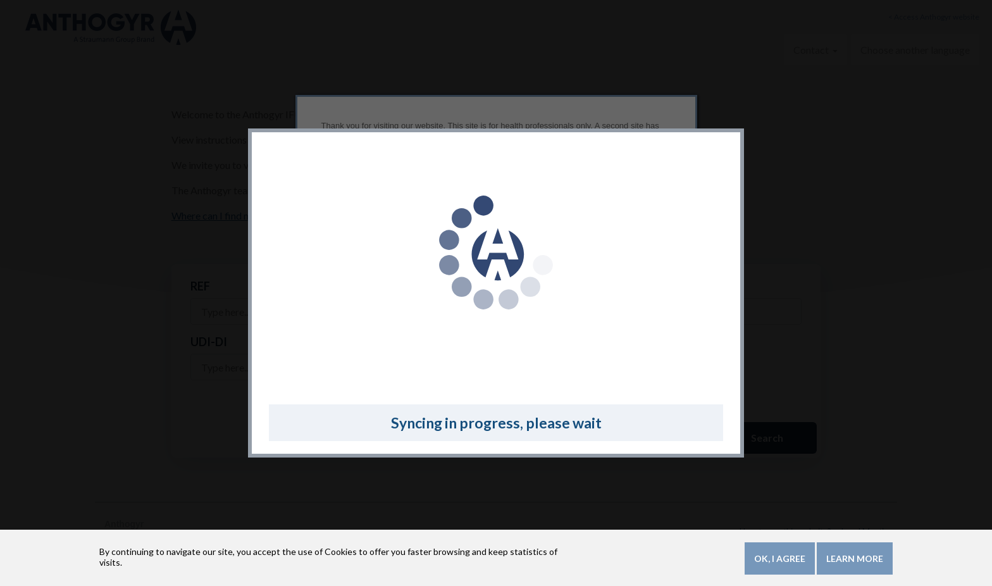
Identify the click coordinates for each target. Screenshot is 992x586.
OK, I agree (779, 560)
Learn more (854, 560)
